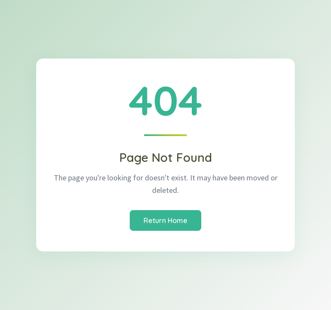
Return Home (165, 220)
